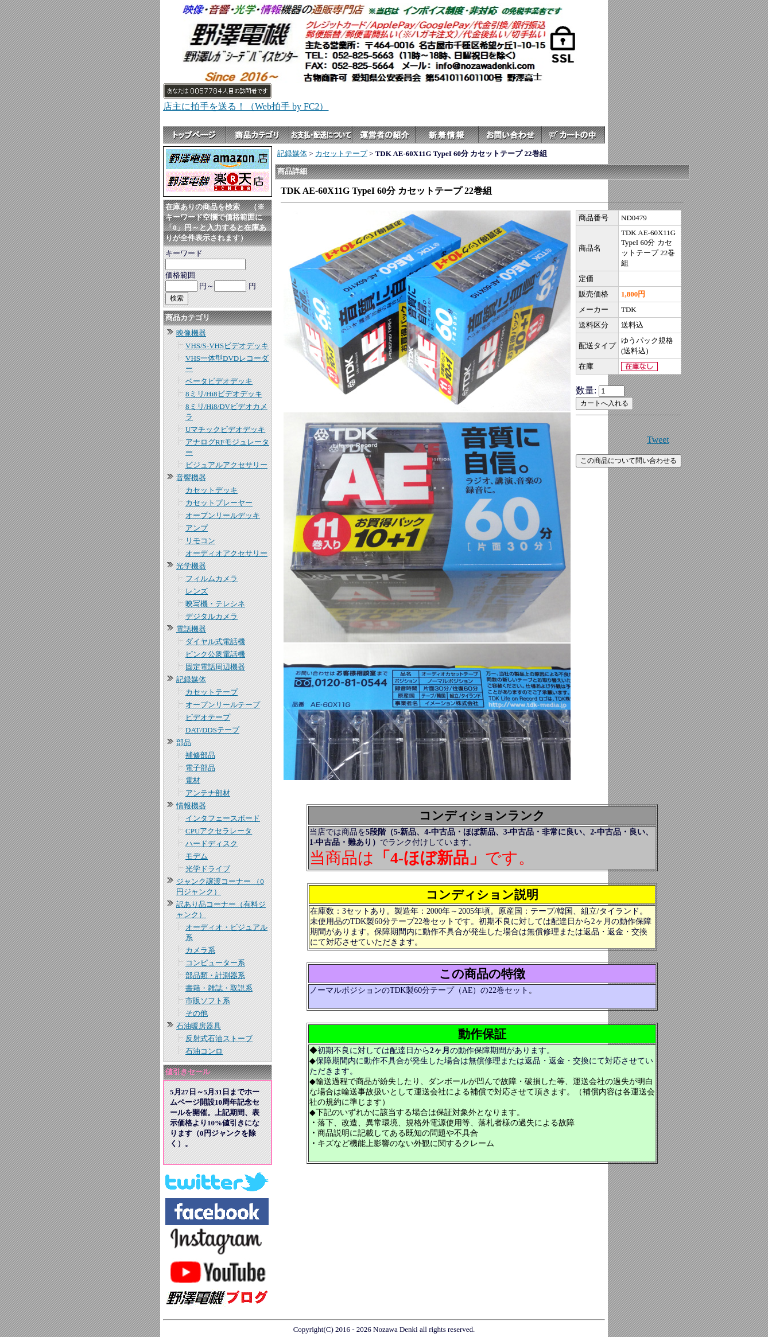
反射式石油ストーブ (219, 1038)
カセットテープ (211, 692)
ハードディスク (211, 843)
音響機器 (191, 477)
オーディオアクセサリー (226, 553)
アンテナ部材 (207, 793)
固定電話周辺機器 (215, 666)
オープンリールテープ (222, 704)
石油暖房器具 (198, 1026)
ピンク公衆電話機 (215, 654)
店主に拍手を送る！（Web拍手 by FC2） (246, 106)
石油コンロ (204, 1051)
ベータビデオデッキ (219, 381)
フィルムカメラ (211, 578)
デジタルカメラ (211, 616)
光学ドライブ (207, 868)
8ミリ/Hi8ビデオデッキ (223, 393)
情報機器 (191, 805)
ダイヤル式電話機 (215, 641)
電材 (192, 780)
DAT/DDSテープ (212, 730)
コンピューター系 (215, 962)
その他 (196, 1013)
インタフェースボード (222, 818)
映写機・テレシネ (215, 603)
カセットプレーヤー (219, 502)
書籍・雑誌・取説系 (219, 988)
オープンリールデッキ (222, 515)
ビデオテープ (207, 717)
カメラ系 (200, 950)
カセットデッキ (211, 490)
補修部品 (200, 755)
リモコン (200, 540)
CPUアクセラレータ (218, 831)
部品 (183, 742)
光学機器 (191, 566)
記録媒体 (191, 679)
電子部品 (200, 767)
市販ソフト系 (207, 1000)
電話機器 (191, 629)
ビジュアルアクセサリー (226, 465)
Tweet (658, 440)
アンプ (196, 528)
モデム (196, 856)
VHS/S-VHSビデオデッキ (227, 345)
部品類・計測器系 (215, 975)
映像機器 (191, 333)
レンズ (196, 591)
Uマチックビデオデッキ (225, 429)
